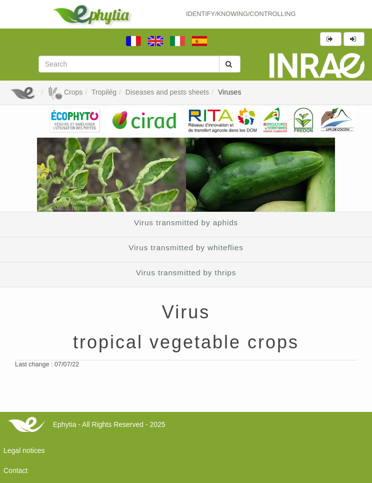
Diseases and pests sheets (167, 92)
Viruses (229, 92)
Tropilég (104, 92)
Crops (65, 92)
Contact (16, 470)
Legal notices (24, 450)
